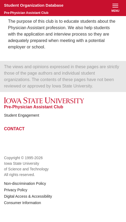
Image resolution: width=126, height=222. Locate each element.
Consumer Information (22, 203)
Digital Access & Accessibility (28, 196)
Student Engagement (21, 115)
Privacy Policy (15, 190)
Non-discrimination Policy (25, 183)
